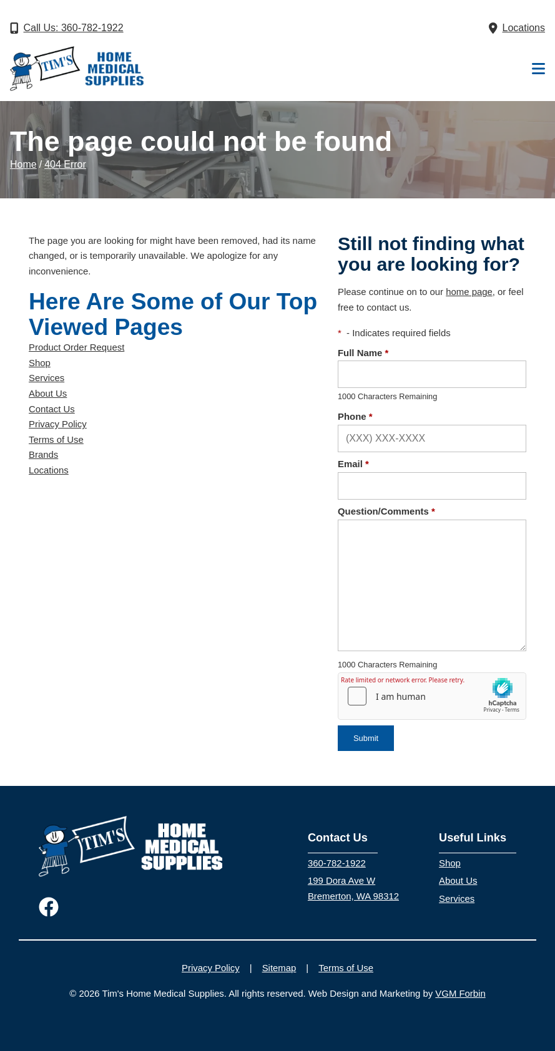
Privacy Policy (58, 424)
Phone (355, 417)
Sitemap (279, 968)
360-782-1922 (337, 863)
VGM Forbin (460, 994)
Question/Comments (386, 511)
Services (46, 378)
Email (353, 464)
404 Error (65, 164)
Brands (43, 455)
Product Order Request (76, 347)
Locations (49, 470)
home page (469, 292)
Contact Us (52, 409)
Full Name (363, 353)
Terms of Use (56, 440)
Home (23, 164)
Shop (40, 363)
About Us (48, 394)
